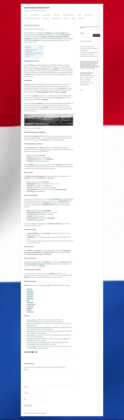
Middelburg (45, 92)
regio (34, 38)
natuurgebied (69, 199)
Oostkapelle (51, 36)
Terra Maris (30, 323)
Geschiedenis (29, 51)
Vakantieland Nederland (36, 7)
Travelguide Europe (89, 68)
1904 (39, 128)
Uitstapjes (66, 18)
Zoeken (82, 33)
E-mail (26, 393)
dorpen (37, 36)
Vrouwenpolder (31, 304)
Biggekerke (30, 308)
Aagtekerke (44, 36)
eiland (44, 33)
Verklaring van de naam (31, 49)
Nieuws (73, 18)
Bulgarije (90, 62)
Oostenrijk (95, 65)
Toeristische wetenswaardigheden (34, 53)
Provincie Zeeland (31, 346)
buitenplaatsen (28, 40)
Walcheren (49, 33)
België (81, 62)
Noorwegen (89, 65)
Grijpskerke (30, 295)
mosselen (35, 254)
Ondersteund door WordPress (39, 413)
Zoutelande (33, 264)
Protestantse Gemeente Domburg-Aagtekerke (39, 327)
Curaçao (95, 62)
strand (49, 138)
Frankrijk (95, 63)
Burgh (57, 92)
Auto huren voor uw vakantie (31, 18)
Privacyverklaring (28, 413)
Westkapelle (27, 38)
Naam (26, 387)
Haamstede (63, 92)
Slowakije (93, 66)
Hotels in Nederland (68, 15)
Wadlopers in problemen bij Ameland (89, 52)
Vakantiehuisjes (88, 15)
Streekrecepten (56, 18)
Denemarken (83, 63)
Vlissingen (41, 264)
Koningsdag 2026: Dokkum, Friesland (88, 56)
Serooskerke (30, 312)
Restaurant (66, 250)
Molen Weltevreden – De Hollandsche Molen (38, 342)
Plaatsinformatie (34, 15)
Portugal (82, 66)
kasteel (54, 203)
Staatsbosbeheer (31, 335)
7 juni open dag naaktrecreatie (87, 46)
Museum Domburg (40, 191)
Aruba (98, 61)
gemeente (58, 33)
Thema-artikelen (46, 15)
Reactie (26, 369)
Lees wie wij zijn (85, 85)
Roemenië (87, 66)
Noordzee (42, 265)
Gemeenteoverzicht (30, 54)
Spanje (97, 66)
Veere (62, 33)
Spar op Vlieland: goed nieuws (87, 54)
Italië (93, 64)
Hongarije (89, 64)
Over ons (81, 18)
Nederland (83, 65)
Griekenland (83, 64)
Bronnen (28, 56)
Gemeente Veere (31, 331)
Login (81, 90)
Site (25, 399)
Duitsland (89, 63)
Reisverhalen (46, 18)
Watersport (57, 15)
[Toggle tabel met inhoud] (40, 47)
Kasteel (61, 201)
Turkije (82, 68)
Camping (79, 15)
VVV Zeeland (30, 338)
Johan (42, 29)
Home (25, 15)
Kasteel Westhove (39, 220)
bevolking (63, 74)
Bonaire (86, 62)
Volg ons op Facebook (86, 41)
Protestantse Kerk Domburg (42, 161)
